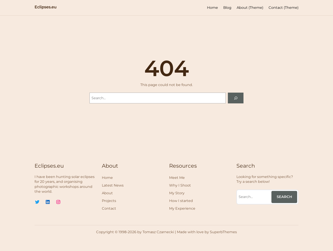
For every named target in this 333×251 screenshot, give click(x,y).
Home (212, 7)
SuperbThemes (223, 232)
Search (284, 197)
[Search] (235, 98)
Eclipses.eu (46, 7)
